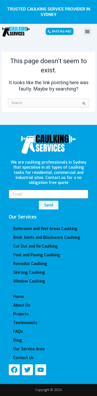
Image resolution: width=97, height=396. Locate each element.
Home (18, 296)
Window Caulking (29, 281)
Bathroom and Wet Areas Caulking (45, 228)
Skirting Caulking (29, 272)
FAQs (18, 331)
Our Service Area (29, 349)
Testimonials (25, 322)
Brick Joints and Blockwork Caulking (46, 237)
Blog (17, 340)
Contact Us (23, 357)
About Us (21, 305)
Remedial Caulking (30, 263)
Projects (21, 314)
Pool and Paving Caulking (36, 255)
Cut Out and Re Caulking (35, 246)
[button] (87, 31)
